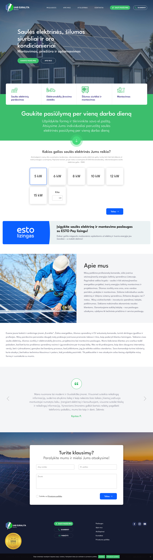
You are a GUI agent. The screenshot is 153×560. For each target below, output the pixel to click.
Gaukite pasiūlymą (28, 61)
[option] (76, 47)
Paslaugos (51, 8)
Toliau (115, 212)
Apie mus (67, 8)
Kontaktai (99, 8)
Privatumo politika (55, 496)
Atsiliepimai (83, 8)
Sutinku (101, 556)
